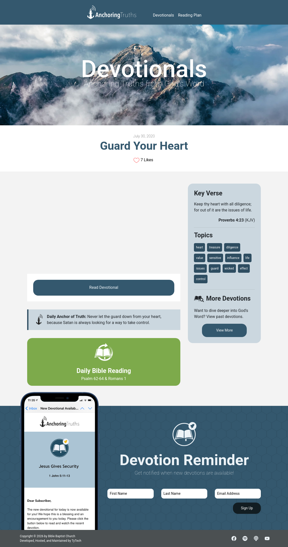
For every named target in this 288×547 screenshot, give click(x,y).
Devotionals (163, 15)
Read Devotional (103, 287)
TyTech (76, 540)
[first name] (130, 494)
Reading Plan (189, 15)
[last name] (184, 494)
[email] (238, 494)
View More (224, 330)
